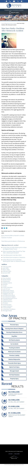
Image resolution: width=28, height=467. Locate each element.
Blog (6, 23)
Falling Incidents (7, 283)
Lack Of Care (6, 289)
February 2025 (7, 271)
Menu (21, 1)
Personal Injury (7, 304)
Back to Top (14, 458)
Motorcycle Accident (12, 23)
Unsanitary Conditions (9, 309)
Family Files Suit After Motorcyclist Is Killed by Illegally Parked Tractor (14, 248)
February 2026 (7, 266)
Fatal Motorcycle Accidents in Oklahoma (12, 241)
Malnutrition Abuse (8, 290)
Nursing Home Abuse (9, 295)
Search (18, 1)
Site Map (10, 453)
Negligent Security (8, 293)
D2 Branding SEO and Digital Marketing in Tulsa (14, 464)
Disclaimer (16, 453)
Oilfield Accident (7, 300)
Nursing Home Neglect (9, 297)
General (5, 284)
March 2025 (6, 270)
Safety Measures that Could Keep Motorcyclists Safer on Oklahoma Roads (14, 260)
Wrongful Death (7, 311)
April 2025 (6, 268)
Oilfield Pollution (7, 301)
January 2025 (6, 273)
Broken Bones (7, 280)
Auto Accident (7, 278)
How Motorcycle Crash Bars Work (12, 255)
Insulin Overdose (7, 287)
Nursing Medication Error (10, 298)
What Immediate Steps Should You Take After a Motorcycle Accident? (14, 252)
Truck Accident (7, 307)
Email (14, 1)
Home (6, 1)
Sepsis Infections (7, 306)
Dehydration (6, 281)
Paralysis (5, 303)
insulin (5, 286)
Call (10, 1)
